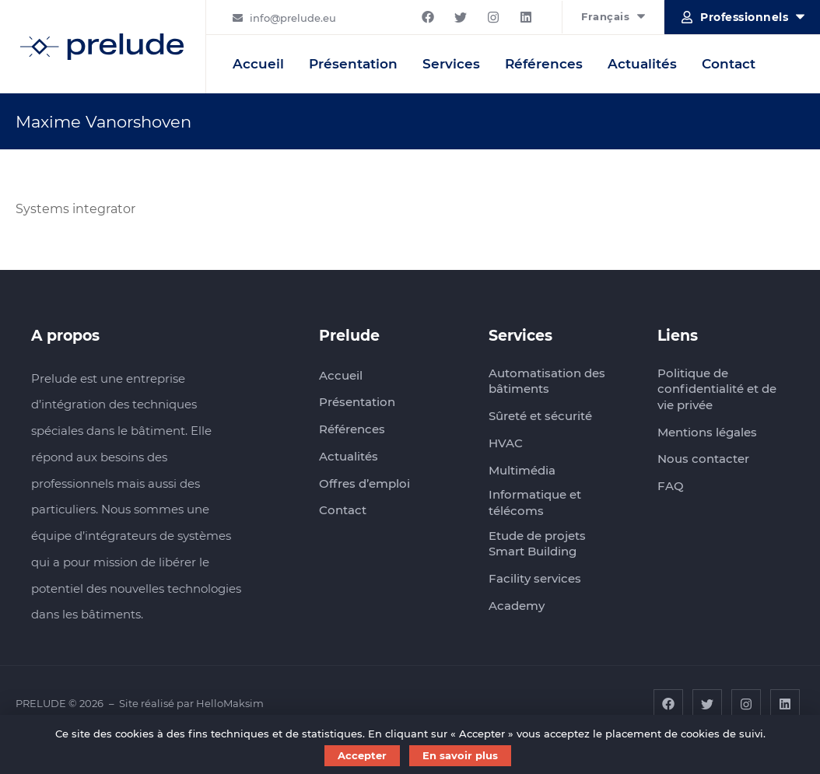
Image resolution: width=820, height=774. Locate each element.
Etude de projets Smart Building (537, 543)
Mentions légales (707, 432)
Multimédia (522, 470)
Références (544, 64)
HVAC (506, 443)
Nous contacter (703, 458)
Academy (517, 605)
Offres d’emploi (364, 483)
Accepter (362, 755)
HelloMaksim (230, 703)
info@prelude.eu (293, 18)
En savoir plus (460, 755)
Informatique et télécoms (535, 502)
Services (451, 64)
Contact (728, 64)
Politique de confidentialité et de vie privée (716, 389)
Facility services (535, 578)
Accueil (258, 64)
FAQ (670, 485)
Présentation (353, 64)
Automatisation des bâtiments (547, 381)
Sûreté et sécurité (540, 415)
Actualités (642, 64)
